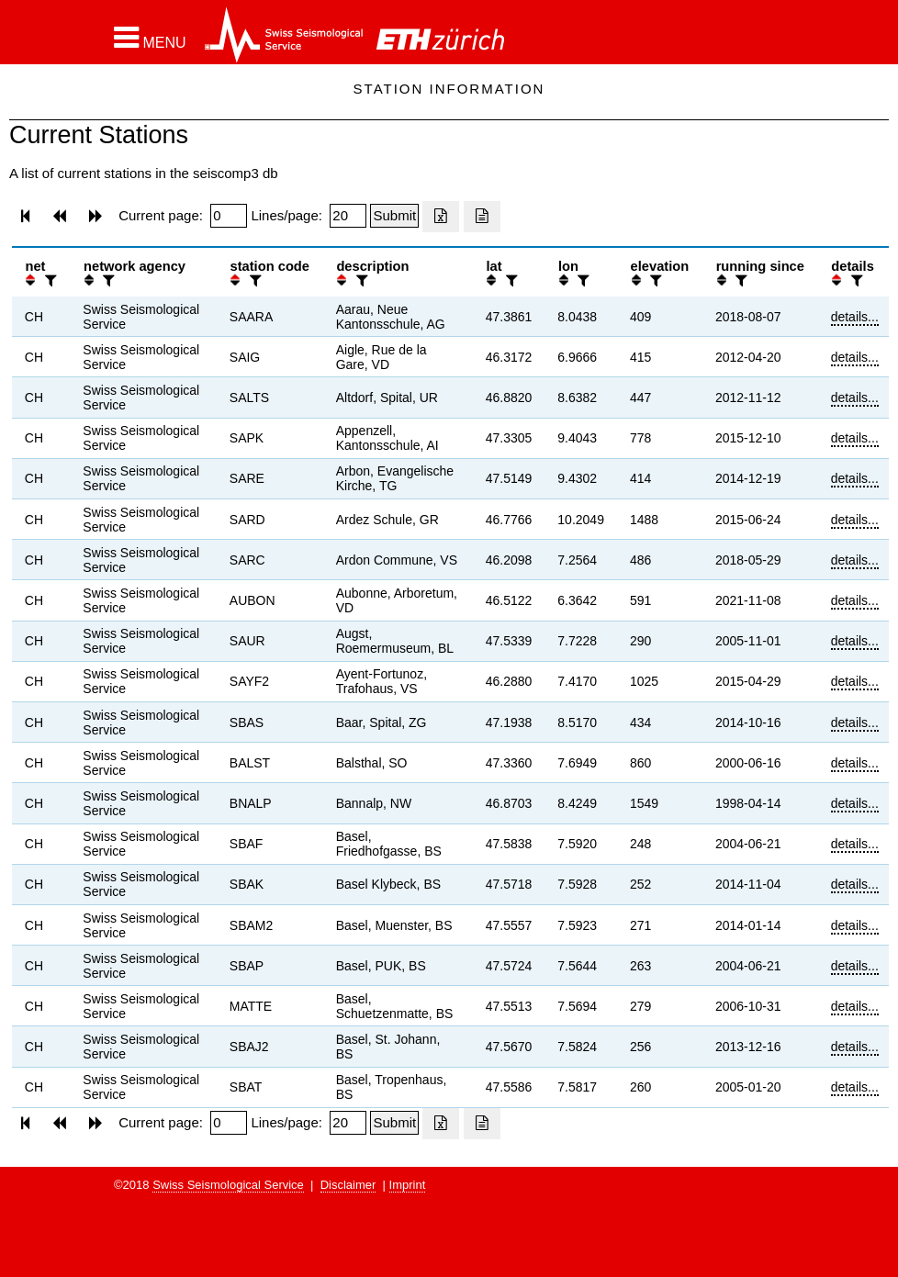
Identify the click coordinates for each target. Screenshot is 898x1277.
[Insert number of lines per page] (348, 216)
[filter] (48, 280)
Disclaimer (348, 1185)
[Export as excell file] (440, 216)
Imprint (407, 1185)
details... (855, 316)
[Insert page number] (228, 216)
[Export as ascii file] (482, 216)
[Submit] (394, 216)
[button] (150, 37)
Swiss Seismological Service (228, 1185)
